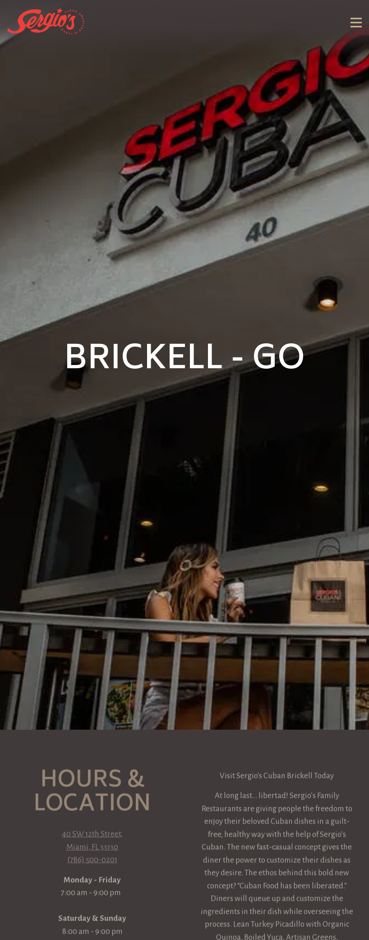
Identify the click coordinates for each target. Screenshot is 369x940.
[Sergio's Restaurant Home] (46, 21)
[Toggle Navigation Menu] (356, 23)
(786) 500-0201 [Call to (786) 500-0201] (92, 810)
